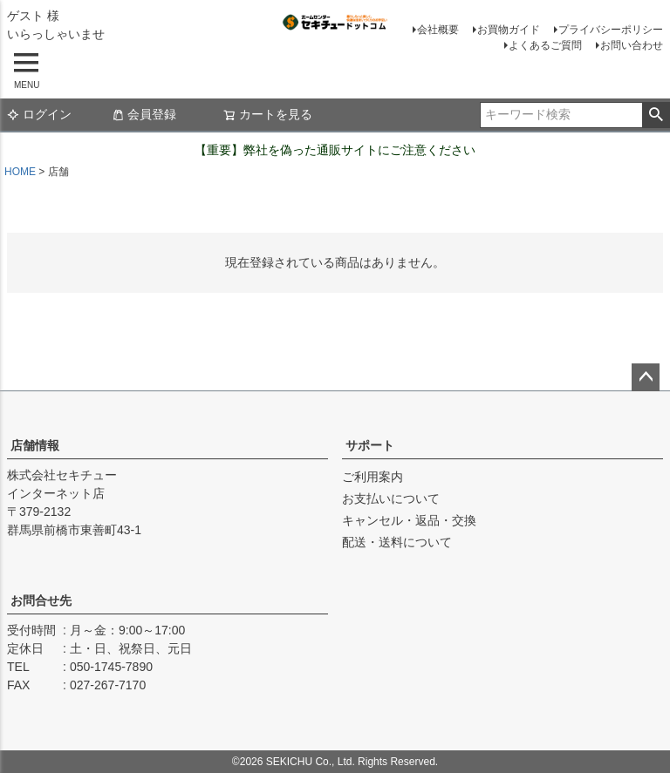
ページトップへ (646, 377)
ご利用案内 (372, 477)
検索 (655, 115)
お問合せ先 (41, 600)
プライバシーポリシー (610, 30)
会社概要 (438, 30)
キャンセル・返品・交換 (409, 520)
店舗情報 (34, 445)
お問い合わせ (631, 45)
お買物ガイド (508, 30)
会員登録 (144, 114)
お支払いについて (391, 498)
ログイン (39, 114)
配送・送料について (397, 542)
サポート (369, 445)
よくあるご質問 (545, 45)
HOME (20, 172)
